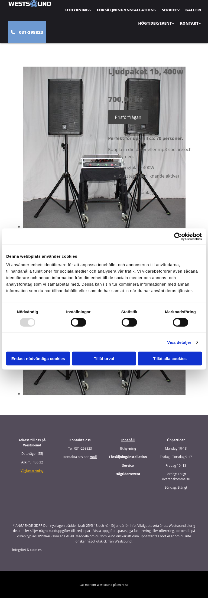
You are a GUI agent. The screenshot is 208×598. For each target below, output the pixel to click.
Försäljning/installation (128, 457)
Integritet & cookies (26, 549)
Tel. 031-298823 (80, 448)
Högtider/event (128, 474)
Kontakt (189, 23)
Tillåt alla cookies (170, 358)
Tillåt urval (104, 358)
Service (169, 9)
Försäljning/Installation (125, 9)
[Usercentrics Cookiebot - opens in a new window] (178, 236)
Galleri (193, 9)
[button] (27, 32)
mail (93, 457)
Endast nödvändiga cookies (38, 358)
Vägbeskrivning (32, 470)
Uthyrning (77, 9)
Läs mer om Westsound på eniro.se (104, 585)
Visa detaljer (179, 342)
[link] (78, 10)
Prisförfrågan (128, 117)
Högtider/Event (155, 23)
